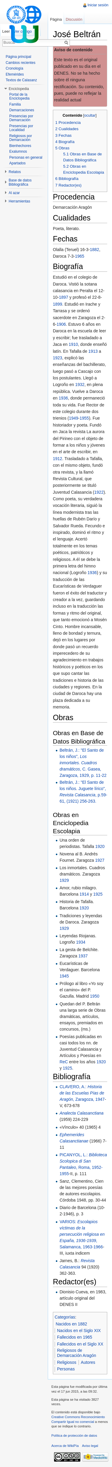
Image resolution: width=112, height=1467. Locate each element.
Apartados (17, 163)
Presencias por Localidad (21, 128)
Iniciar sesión (98, 5)
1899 (57, 304)
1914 (84, 894)
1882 (94, 249)
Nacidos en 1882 (71, 1324)
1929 (64, 880)
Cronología (14, 68)
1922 (99, 492)
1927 (99, 860)
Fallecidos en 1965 (74, 1337)
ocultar (90, 115)
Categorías (65, 1317)
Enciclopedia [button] (19, 89)
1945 (64, 976)
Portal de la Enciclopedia (19, 96)
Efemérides (15, 74)
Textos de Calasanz (21, 80)
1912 (57, 458)
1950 (94, 996)
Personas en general (25, 157)
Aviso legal (90, 1446)
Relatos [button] (15, 172)
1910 (73, 344)
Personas (66, 1369)
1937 (83, 956)
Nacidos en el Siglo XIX (79, 1330)
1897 (63, 297)
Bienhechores (20, 146)
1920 (100, 846)
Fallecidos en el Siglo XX (80, 1344)
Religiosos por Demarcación (20, 138)
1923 (57, 357)
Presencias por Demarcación (21, 118)
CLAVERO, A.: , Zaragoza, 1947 (82, 1093)
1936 (63, 398)
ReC (63, 1061)
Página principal (18, 57)
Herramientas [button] (19, 201)
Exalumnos (18, 151)
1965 (79, 256)
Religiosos (66, 1362)
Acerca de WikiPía (65, 1446)
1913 (93, 351)
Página (56, 19)
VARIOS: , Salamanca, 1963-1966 (82, 1234)
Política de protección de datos (74, 1435)
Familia (15, 104)
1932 (80, 384)
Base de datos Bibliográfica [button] (20, 182)
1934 (80, 942)
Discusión (74, 19)
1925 (97, 894)
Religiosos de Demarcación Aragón (76, 1353)
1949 (73, 418)
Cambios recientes (20, 63)
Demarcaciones (21, 110)
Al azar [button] (14, 193)
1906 (61, 324)
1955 (84, 418)
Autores (88, 1362)
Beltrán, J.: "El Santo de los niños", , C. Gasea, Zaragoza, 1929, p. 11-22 (82, 763)
